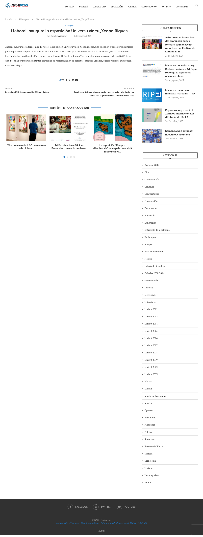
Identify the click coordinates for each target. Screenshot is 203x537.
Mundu (148, 390)
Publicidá (142, 525)
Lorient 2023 (151, 376)
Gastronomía (151, 282)
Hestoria (149, 289)
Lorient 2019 (151, 361)
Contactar (182, 7)
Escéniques (150, 239)
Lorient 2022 (151, 369)
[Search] (196, 6)
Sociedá (83, 7)
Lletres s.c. (150, 296)
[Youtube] (126, 509)
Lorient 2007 (151, 347)
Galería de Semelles (155, 268)
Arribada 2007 (152, 167)
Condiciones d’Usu (90, 525)
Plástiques (24, 19)
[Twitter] (102, 509)
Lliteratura (99, 7)
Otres (165, 7)
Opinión (149, 412)
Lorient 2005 (151, 332)
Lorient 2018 (151, 354)
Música (148, 405)
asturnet (62, 36)
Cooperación (151, 203)
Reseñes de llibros (154, 448)
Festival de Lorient (154, 253)
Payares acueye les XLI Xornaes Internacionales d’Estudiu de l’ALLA (180, 115)
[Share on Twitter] (69, 80)
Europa (148, 246)
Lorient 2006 (151, 340)
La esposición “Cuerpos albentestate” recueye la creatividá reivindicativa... (112, 148)
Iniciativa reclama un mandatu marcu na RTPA (181, 93)
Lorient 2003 (151, 318)
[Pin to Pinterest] (73, 80)
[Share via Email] (76, 80)
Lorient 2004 (151, 325)
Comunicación (149, 7)
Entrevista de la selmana (157, 232)
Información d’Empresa (67, 525)
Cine (147, 174)
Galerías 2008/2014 (154, 275)
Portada (69, 7)
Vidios (148, 484)
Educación (117, 7)
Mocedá (148, 383)
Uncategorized (152, 477)
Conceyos (149, 188)
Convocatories (152, 195)
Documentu (151, 210)
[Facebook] (77, 509)
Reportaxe (150, 441)
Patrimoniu (150, 419)
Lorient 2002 (151, 311)
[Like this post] (62, 80)
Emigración (150, 224)
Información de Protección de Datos (118, 525)
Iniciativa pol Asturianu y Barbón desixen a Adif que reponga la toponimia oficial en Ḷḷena (181, 72)
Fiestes (148, 260)
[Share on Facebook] (66, 80)
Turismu (149, 470)
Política (132, 7)
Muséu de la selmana (155, 397)
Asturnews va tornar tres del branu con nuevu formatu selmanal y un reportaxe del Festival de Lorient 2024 (181, 45)
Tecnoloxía (150, 462)
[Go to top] (101, 532)
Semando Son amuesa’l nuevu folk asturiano (180, 135)
